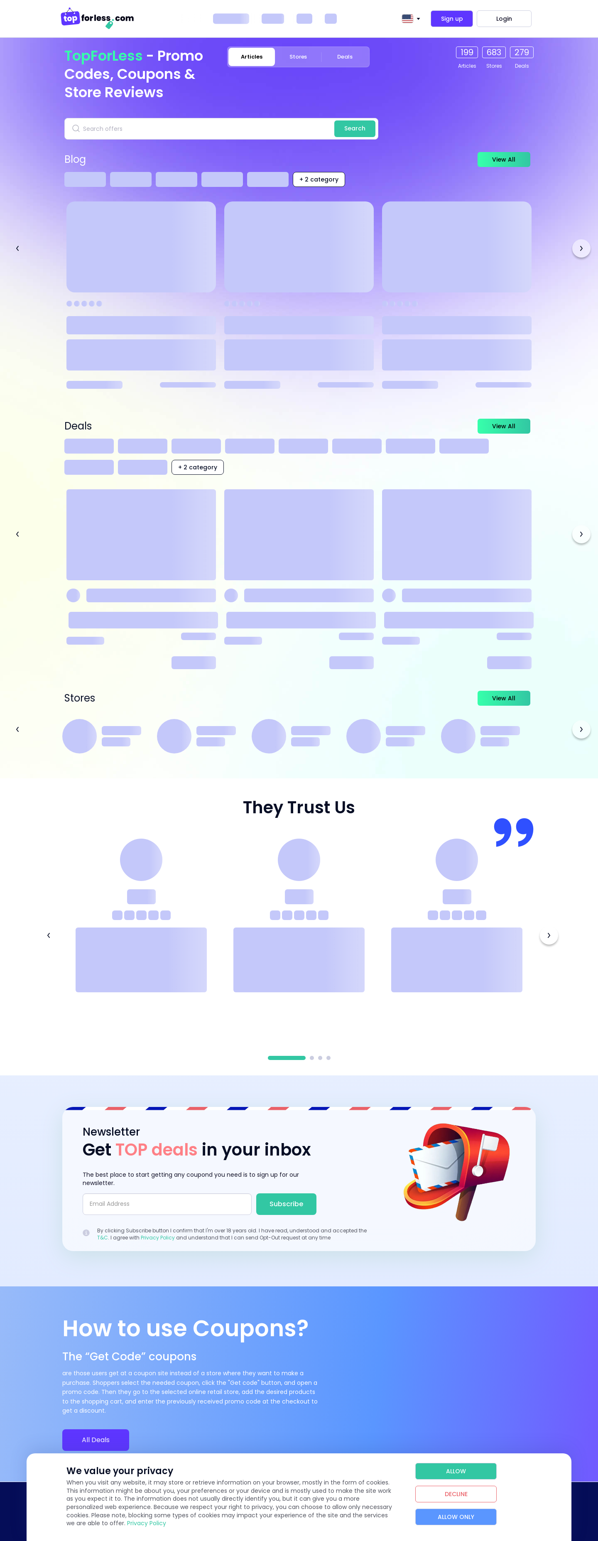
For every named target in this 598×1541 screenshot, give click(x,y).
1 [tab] (287, 1058)
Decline (456, 1494)
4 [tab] (328, 1058)
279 (522, 52)
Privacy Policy (158, 1237)
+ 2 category (318, 179)
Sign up (452, 19)
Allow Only (456, 1517)
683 (494, 52)
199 (467, 52)
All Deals (96, 1440)
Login (504, 19)
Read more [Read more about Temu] (194, 662)
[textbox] (407, 18)
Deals (345, 57)
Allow (456, 1471)
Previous (17, 248)
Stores (298, 57)
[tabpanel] (141, 935)
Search (354, 128)
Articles (251, 57)
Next (581, 248)
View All (496, 159)
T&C (102, 1237)
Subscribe (286, 1204)
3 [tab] (320, 1058)
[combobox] (410, 19)
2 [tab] (312, 1058)
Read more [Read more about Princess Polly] (351, 662)
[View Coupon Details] (141, 579)
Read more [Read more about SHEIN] (509, 662)
